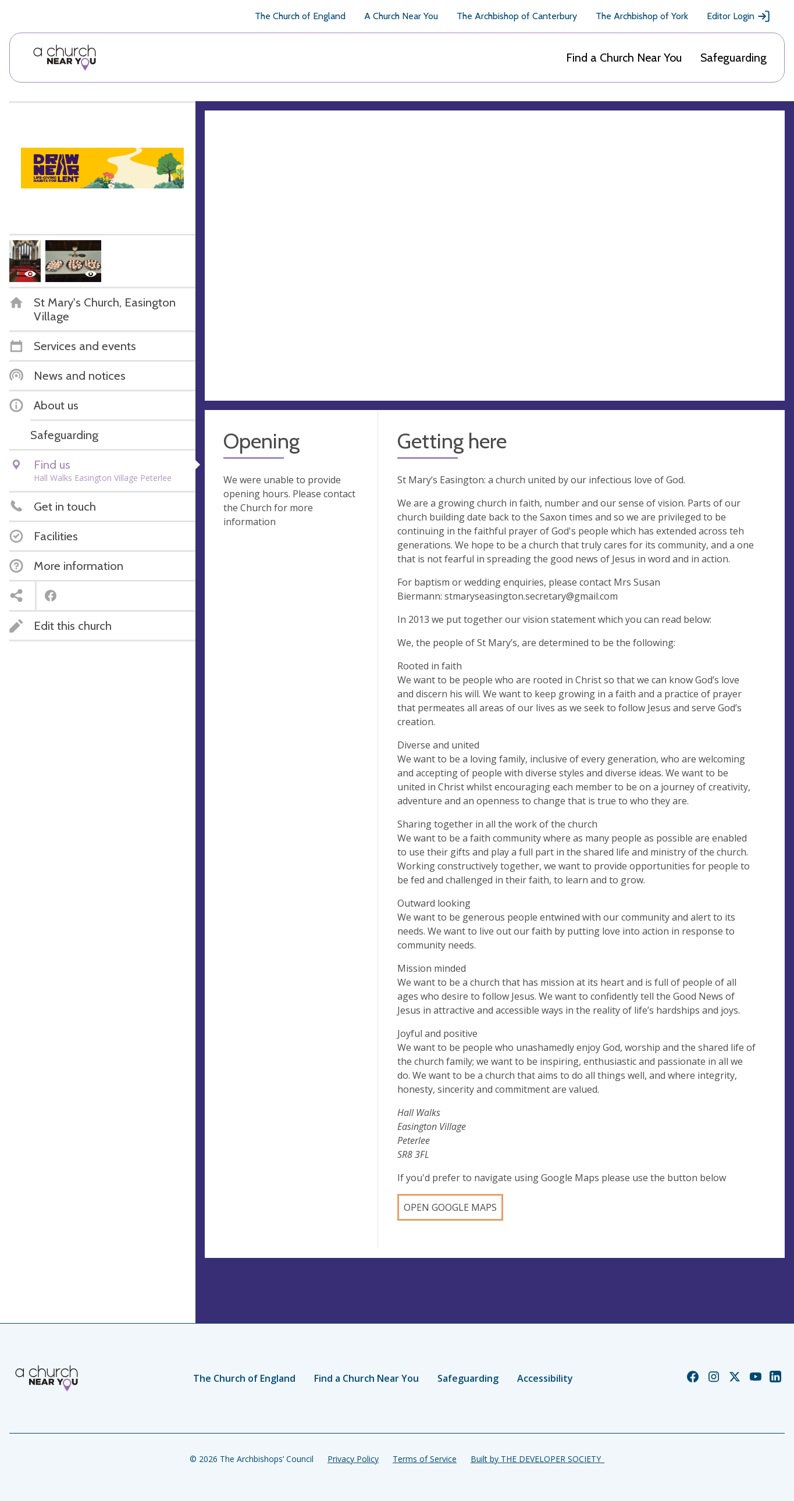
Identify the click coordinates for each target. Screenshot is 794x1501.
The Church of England (300, 16)
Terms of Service (425, 1458)
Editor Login (739, 16)
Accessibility (545, 1378)
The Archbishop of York (642, 16)
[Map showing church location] (495, 255)
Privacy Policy (353, 1458)
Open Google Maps (450, 1207)
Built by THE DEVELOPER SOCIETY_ (537, 1458)
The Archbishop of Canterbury (517, 16)
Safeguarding (733, 58)
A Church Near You (401, 16)
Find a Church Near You (624, 58)
